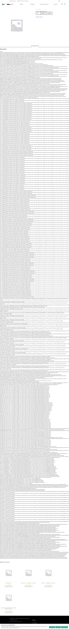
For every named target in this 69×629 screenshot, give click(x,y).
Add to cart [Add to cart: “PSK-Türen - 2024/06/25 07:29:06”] (28, 586)
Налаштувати (52, 627)
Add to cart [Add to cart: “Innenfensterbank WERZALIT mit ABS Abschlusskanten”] (8, 612)
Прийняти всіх (65, 627)
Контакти (55, 4)
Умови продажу (34, 623)
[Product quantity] (38, 13)
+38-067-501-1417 (19, 621)
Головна (21, 4)
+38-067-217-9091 (13, 621)
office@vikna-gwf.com (13, 619)
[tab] (34, 46)
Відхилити (58, 627)
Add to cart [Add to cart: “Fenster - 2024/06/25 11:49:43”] (48, 586)
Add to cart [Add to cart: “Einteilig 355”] (8, 586)
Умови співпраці (34, 622)
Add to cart (46, 13)
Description (34, 46)
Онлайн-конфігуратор (44, 4)
